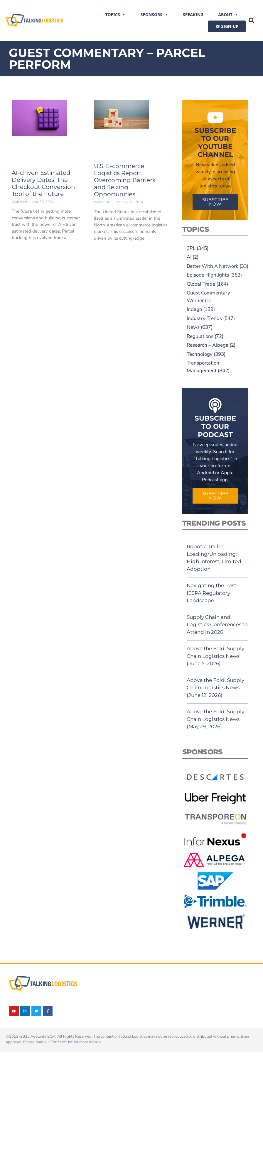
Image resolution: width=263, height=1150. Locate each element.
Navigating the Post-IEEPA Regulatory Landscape (212, 592)
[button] (251, 20)
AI (189, 257)
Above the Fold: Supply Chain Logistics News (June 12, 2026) (215, 687)
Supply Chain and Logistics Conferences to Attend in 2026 (217, 624)
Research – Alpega (207, 345)
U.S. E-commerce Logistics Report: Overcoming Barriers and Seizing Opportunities (124, 180)
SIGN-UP (229, 26)
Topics (115, 15)
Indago (194, 309)
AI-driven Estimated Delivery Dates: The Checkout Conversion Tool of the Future (43, 183)
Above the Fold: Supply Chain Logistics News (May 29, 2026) (215, 719)
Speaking (193, 14)
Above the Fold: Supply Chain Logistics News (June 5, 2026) (215, 656)
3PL (191, 248)
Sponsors (154, 15)
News (193, 327)
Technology (200, 354)
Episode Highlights (208, 275)
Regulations (200, 336)
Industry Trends (204, 318)
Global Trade (201, 284)
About (228, 15)
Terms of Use (62, 1042)
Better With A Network (212, 266)
